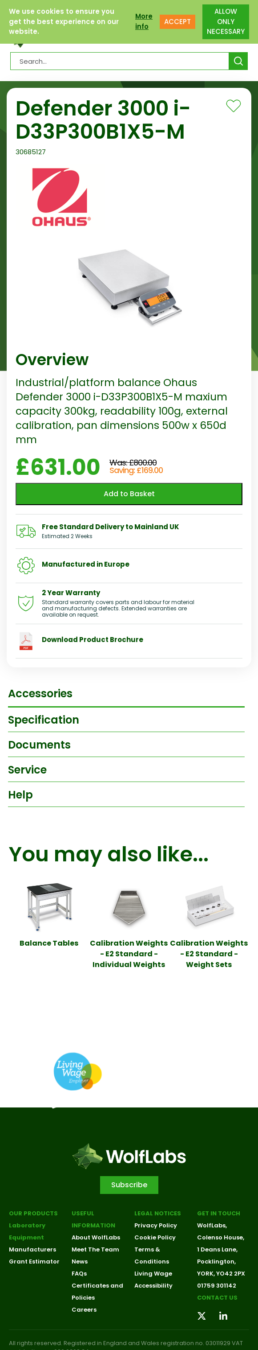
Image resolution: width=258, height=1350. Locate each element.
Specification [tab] (43, 719)
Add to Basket (129, 494)
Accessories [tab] (40, 693)
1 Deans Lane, (217, 1249)
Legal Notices (157, 1213)
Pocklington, (216, 1261)
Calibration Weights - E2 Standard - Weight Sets (209, 954)
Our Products (33, 1213)
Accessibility (153, 1285)
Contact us (217, 1297)
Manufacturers (32, 1249)
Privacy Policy (155, 1225)
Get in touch (218, 1213)
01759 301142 (216, 1285)
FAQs (79, 1273)
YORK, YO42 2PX (221, 1273)
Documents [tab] (39, 744)
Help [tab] (20, 794)
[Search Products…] (119, 61)
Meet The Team (95, 1249)
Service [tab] (27, 769)
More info (144, 16)
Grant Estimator (34, 1261)
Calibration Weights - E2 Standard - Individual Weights (129, 954)
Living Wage (153, 1273)
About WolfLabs (96, 1237)
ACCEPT (177, 16)
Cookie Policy (155, 1237)
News (80, 1261)
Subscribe (129, 1185)
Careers (84, 1309)
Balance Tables (49, 943)
